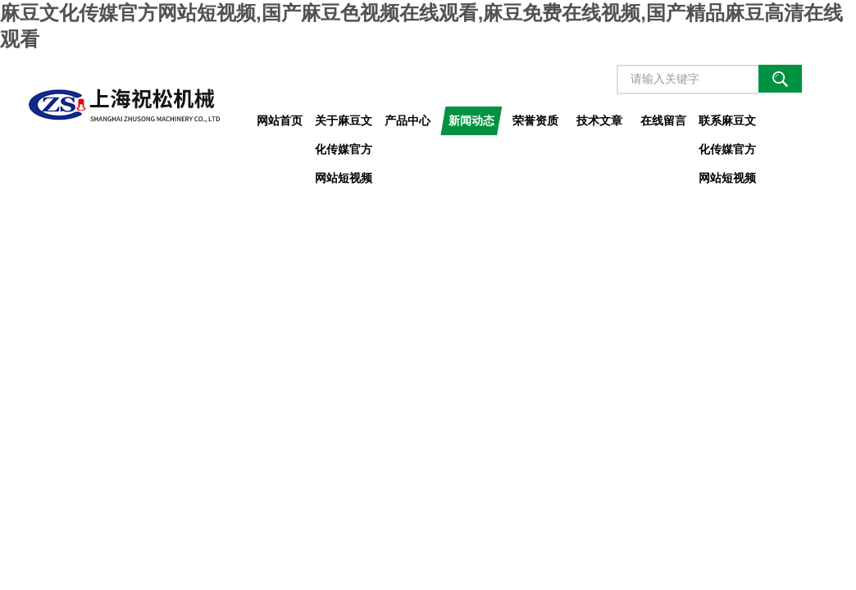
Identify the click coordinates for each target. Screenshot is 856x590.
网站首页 (280, 120)
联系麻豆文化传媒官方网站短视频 (727, 124)
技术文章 (599, 120)
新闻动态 (471, 120)
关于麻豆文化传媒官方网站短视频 (343, 124)
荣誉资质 (535, 120)
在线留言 (663, 120)
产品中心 (407, 120)
